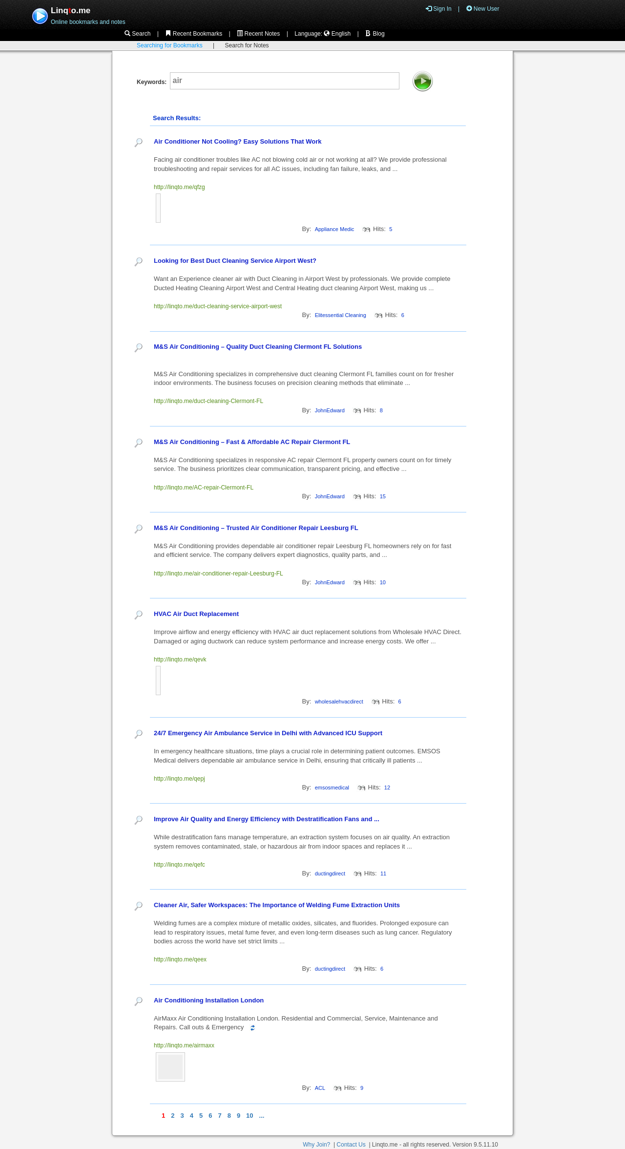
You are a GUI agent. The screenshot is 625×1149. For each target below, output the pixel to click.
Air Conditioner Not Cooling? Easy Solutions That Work (238, 141)
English (337, 33)
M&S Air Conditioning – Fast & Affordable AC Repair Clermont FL (252, 442)
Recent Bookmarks (193, 33)
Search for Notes (247, 45)
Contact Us (350, 1144)
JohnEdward (330, 410)
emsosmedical (332, 787)
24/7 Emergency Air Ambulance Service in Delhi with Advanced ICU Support (268, 733)
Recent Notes (258, 33)
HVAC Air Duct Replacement (196, 613)
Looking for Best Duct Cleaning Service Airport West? (235, 260)
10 (249, 1115)
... (262, 1115)
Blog (374, 33)
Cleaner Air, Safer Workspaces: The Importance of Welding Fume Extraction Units (277, 905)
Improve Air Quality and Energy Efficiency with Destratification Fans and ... (267, 819)
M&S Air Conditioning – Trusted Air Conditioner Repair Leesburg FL (256, 528)
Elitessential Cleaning (340, 315)
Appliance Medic (334, 229)
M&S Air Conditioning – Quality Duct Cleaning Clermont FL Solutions (258, 346)
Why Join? (316, 1144)
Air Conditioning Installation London (209, 1000)
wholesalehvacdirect (339, 701)
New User (483, 8)
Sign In (439, 8)
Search (137, 33)
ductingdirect (330, 873)
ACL (320, 1088)
